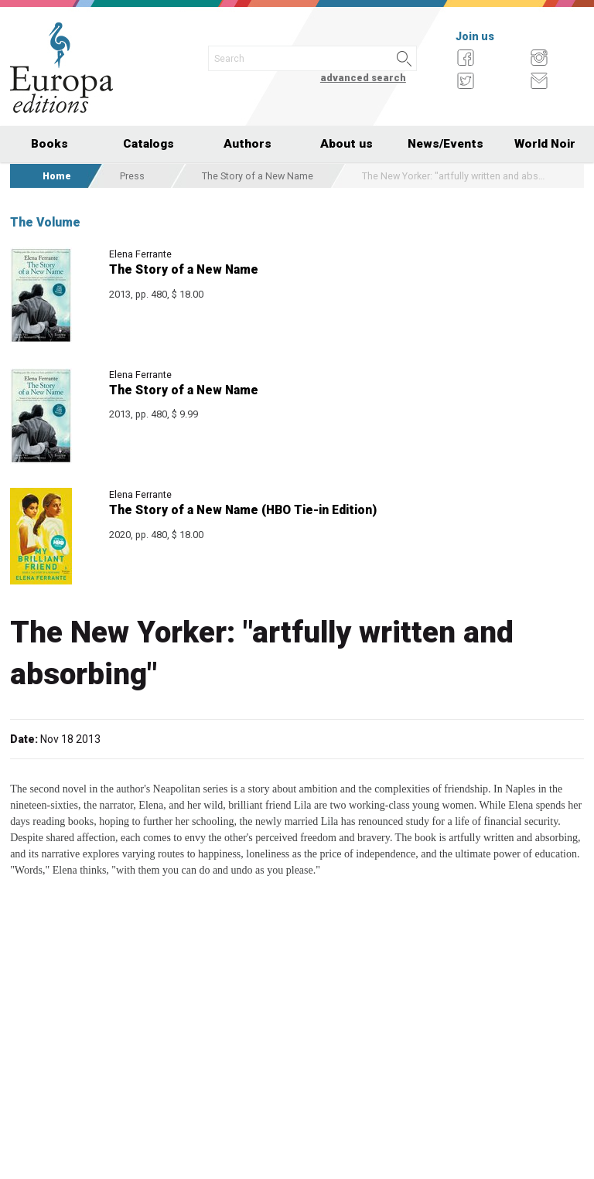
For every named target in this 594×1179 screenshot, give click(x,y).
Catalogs (148, 144)
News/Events (445, 144)
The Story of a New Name (257, 176)
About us (346, 144)
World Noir (544, 144)
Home (57, 176)
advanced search (363, 77)
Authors (247, 144)
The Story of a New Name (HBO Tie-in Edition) (243, 510)
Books (49, 144)
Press (132, 176)
